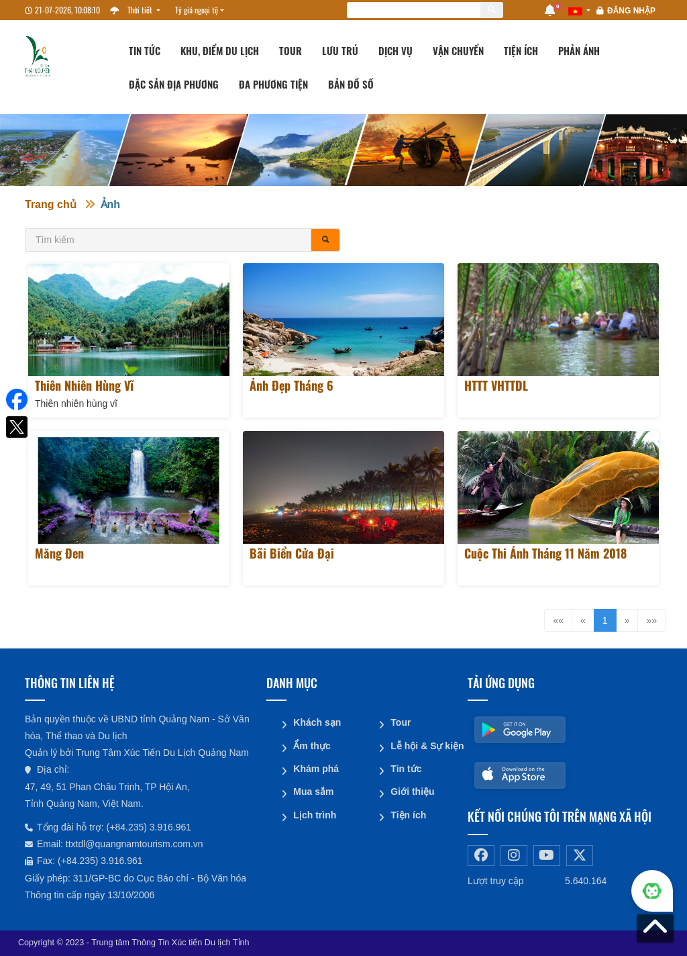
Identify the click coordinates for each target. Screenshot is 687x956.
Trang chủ (50, 204)
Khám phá (316, 768)
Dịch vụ (395, 50)
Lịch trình (314, 813)
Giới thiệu (412, 790)
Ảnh (111, 204)
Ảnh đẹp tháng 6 (291, 385)
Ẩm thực (311, 745)
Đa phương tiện (273, 84)
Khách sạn (317, 722)
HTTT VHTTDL (496, 385)
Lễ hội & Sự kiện (424, 745)
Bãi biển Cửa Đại (292, 553)
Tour (290, 50)
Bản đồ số (351, 84)
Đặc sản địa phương (174, 84)
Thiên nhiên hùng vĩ (84, 385)
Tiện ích (521, 50)
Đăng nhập (631, 10)
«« (558, 620)
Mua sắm (313, 790)
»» (651, 620)
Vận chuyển (458, 50)
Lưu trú (340, 50)
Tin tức (144, 50)
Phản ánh (579, 50)
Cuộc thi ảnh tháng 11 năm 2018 (545, 553)
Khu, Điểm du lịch (219, 50)
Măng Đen (59, 553)
